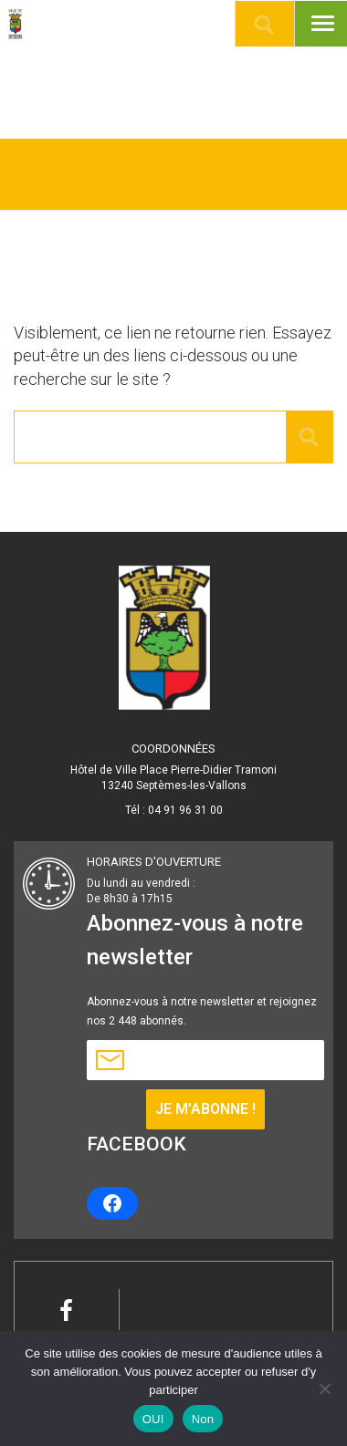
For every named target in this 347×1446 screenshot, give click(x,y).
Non (203, 1419)
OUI (153, 1419)
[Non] (324, 1388)
